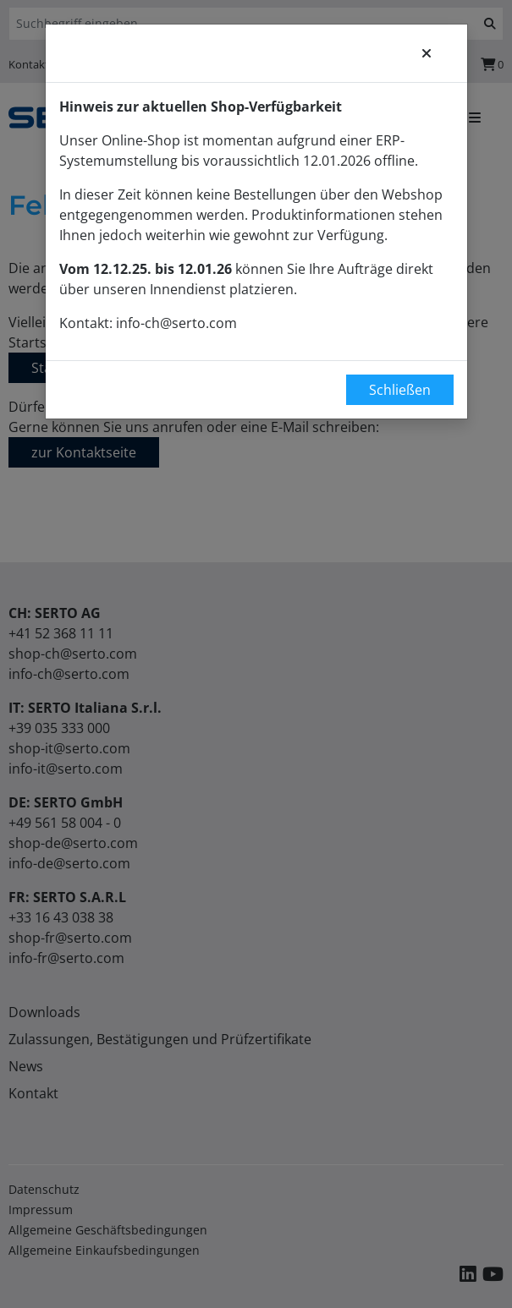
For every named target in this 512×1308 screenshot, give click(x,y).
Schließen (400, 389)
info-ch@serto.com (176, 323)
